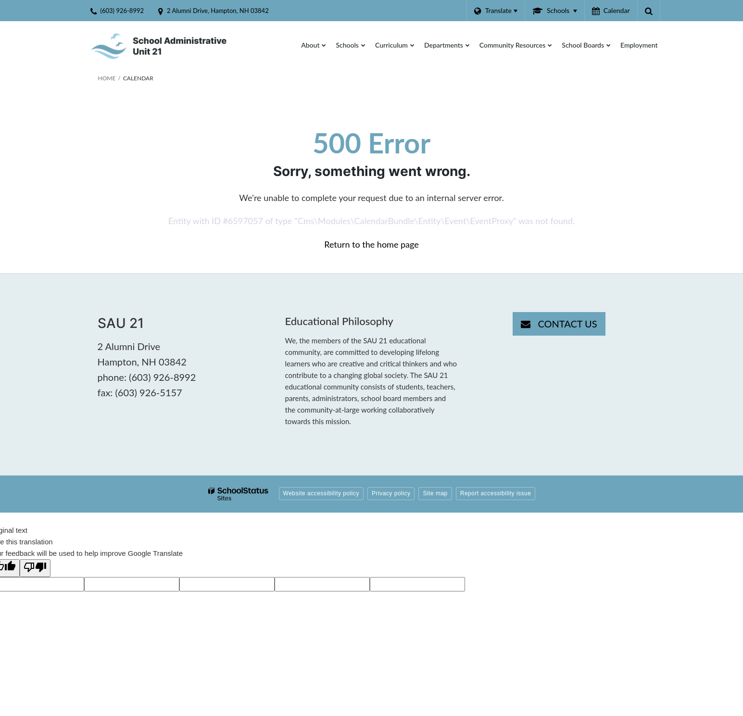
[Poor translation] (35, 568)
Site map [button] (435, 493)
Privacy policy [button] (391, 493)
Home (107, 78)
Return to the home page (371, 244)
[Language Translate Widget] (495, 10)
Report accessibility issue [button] (495, 493)
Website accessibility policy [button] (321, 493)
